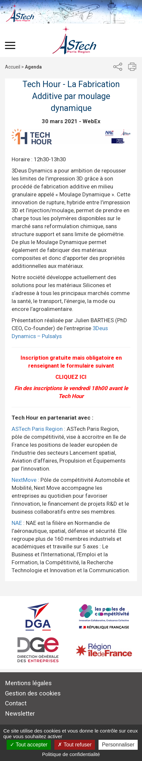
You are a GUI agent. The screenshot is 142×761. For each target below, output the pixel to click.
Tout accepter (28, 744)
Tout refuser (75, 744)
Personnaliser (118, 744)
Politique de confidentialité (71, 754)
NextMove (24, 480)
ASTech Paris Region (37, 429)
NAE (17, 523)
